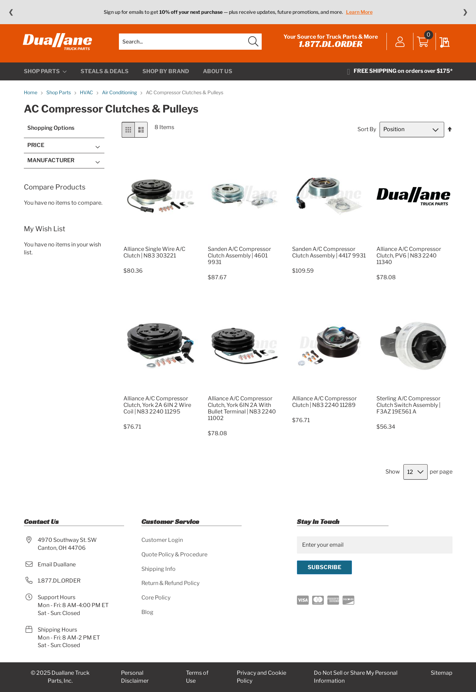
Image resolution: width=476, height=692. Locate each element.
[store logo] (58, 43)
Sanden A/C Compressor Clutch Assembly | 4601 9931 (239, 258)
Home (31, 95)
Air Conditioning (120, 95)
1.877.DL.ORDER (330, 45)
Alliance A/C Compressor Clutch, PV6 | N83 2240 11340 (408, 258)
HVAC (87, 95)
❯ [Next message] (465, 12)
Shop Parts (59, 95)
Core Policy (155, 597)
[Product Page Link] (160, 243)
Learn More (359, 12)
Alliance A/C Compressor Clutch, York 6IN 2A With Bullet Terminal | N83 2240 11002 (242, 411)
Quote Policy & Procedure (174, 554)
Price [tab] (35, 148)
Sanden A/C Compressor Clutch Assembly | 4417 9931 (329, 255)
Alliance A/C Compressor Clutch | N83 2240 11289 (324, 404)
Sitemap (441, 673)
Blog (147, 612)
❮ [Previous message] (10, 12)
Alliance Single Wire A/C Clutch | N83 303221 (154, 255)
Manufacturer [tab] (50, 163)
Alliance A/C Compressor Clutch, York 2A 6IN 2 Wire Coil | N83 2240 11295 (157, 408)
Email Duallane (57, 564)
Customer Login (162, 540)
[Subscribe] (324, 567)
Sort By (366, 132)
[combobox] (190, 43)
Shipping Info (158, 569)
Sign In (399, 44)
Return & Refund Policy (170, 583)
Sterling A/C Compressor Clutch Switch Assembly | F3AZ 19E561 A (408, 408)
